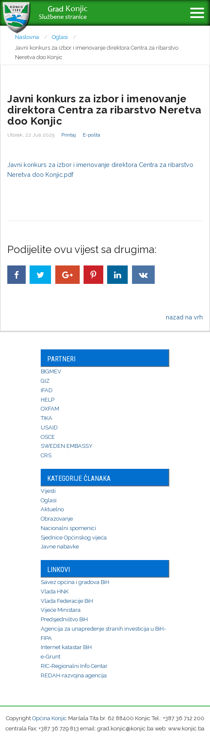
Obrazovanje (57, 519)
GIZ (45, 381)
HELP (47, 399)
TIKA (46, 418)
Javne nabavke (60, 546)
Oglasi (49, 500)
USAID (49, 427)
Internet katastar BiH (66, 647)
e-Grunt (50, 656)
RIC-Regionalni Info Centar (74, 666)
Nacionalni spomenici (68, 528)
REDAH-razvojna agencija (74, 675)
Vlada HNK (55, 591)
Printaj (68, 135)
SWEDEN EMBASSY (67, 446)
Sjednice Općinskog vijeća (74, 537)
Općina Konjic (49, 718)
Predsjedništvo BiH (64, 619)
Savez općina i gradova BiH (75, 582)
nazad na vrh (184, 317)
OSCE (48, 437)
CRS (46, 455)
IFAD (47, 390)
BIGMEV (51, 371)
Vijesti (48, 491)
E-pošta (91, 135)
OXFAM (50, 408)
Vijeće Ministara (61, 610)
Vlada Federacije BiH (67, 601)
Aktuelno (52, 509)
